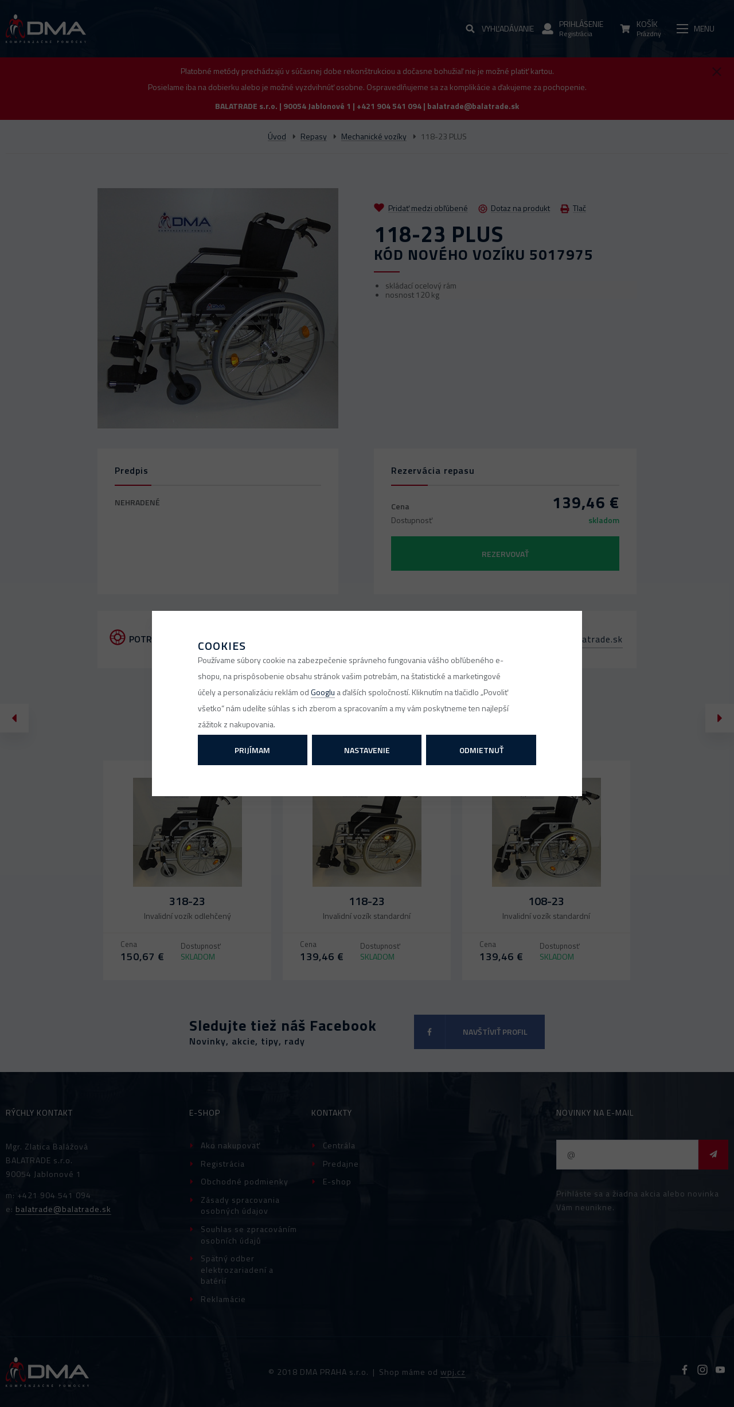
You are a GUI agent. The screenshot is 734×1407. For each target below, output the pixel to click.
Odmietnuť (481, 750)
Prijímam (252, 750)
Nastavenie (367, 750)
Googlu (323, 692)
